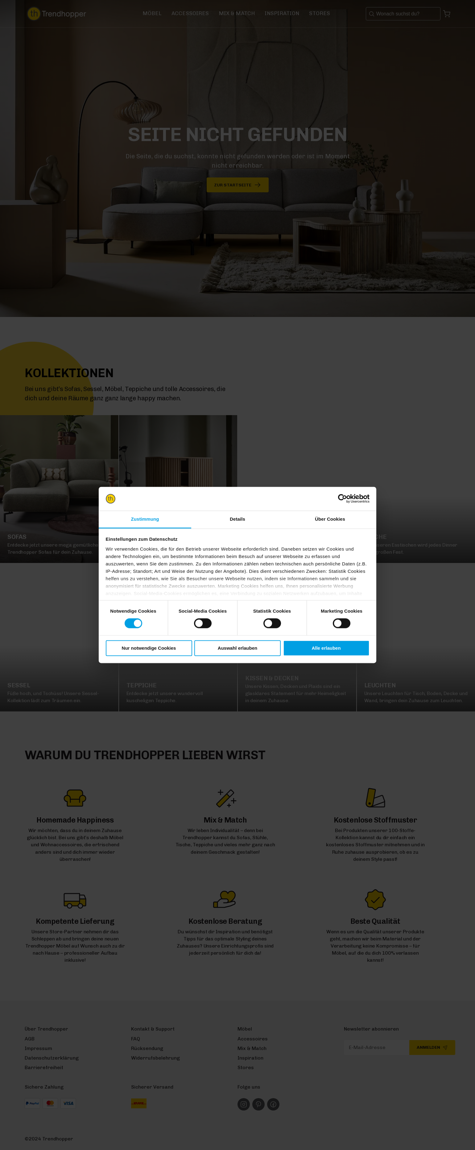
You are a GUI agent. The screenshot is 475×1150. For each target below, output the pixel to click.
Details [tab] (237, 519)
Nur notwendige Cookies (149, 648)
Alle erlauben (326, 648)
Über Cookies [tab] (330, 519)
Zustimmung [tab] (145, 519)
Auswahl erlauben (237, 648)
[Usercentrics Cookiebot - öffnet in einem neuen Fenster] (343, 498)
